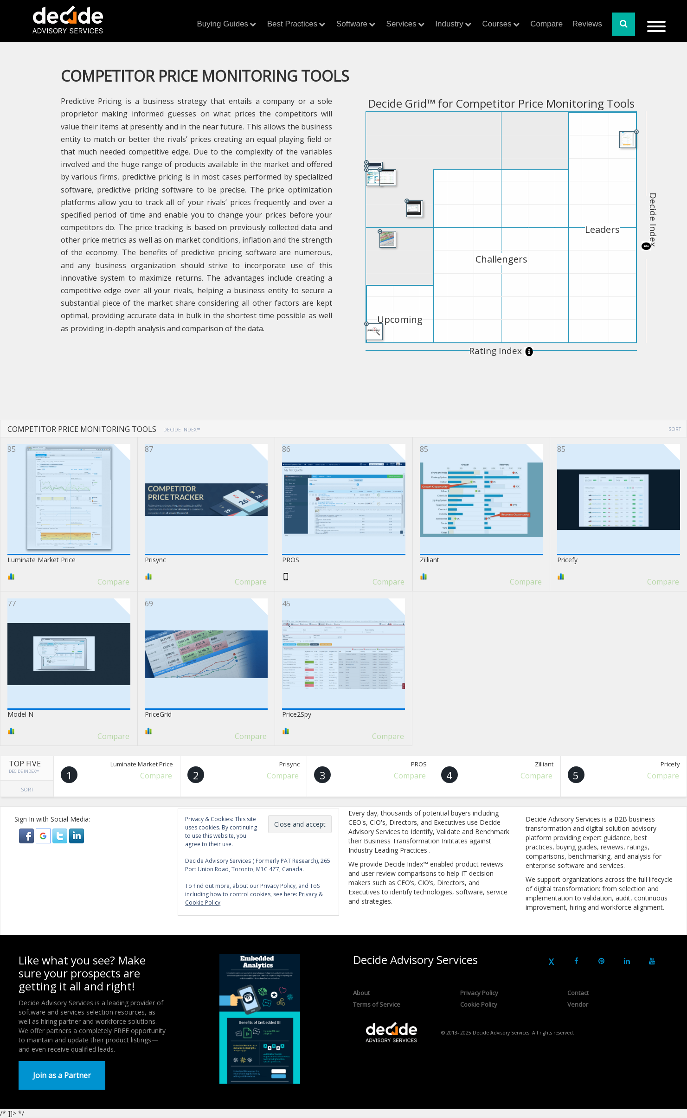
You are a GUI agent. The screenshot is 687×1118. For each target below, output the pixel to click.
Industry (449, 23)
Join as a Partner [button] (62, 1075)
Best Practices (292, 23)
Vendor (577, 1004)
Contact (578, 993)
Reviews (587, 23)
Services (401, 23)
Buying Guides (223, 23)
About (361, 993)
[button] (27, 835)
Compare (546, 23)
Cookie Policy (478, 1004)
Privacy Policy (479, 993)
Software (351, 23)
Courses (496, 23)
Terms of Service (376, 1004)
